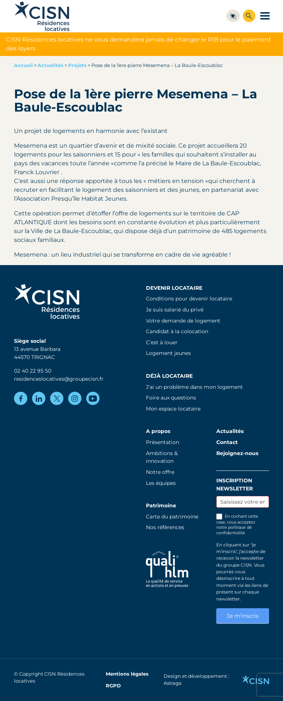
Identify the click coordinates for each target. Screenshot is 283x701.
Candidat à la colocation (177, 331)
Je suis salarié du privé (174, 309)
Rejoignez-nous (237, 453)
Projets (77, 65)
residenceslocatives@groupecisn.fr (59, 379)
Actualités (50, 65)
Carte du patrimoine (172, 516)
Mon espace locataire (173, 408)
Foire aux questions (171, 397)
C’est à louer (162, 342)
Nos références (165, 527)
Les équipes (161, 483)
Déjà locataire (169, 376)
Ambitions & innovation (162, 457)
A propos (158, 431)
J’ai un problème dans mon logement (194, 387)
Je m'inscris (242, 615)
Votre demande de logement (183, 320)
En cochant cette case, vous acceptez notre (237, 524)
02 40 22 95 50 (32, 370)
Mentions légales (127, 674)
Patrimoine (161, 505)
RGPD (113, 685)
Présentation (162, 442)
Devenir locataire (174, 288)
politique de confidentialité (234, 530)
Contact (227, 442)
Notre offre (160, 472)
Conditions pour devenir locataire (189, 298)
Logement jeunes (168, 353)
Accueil (23, 65)
